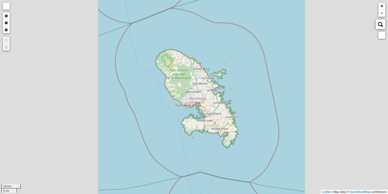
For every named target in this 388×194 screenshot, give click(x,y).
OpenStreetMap (359, 191)
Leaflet (326, 191)
